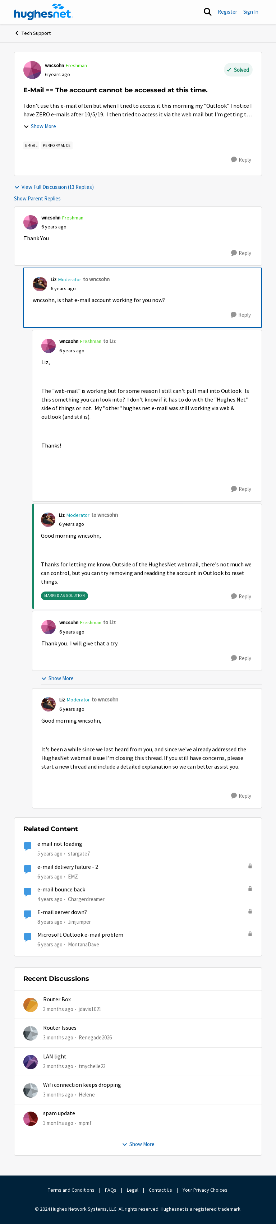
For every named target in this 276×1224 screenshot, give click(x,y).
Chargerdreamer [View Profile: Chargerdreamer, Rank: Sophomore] (86, 899)
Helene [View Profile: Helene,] (87, 1094)
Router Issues (60, 1027)
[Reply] (241, 160)
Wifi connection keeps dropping (82, 1085)
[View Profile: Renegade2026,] (30, 1033)
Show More (39, 126)
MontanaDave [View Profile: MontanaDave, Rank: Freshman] (83, 944)
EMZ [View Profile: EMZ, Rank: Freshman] (73, 876)
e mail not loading (59, 844)
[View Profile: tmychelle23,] (30, 1062)
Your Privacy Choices (206, 1190)
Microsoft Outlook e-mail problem (80, 934)
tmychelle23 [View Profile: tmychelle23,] (92, 1066)
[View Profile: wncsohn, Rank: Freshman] (32, 70)
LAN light (54, 1056)
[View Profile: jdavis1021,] (30, 1005)
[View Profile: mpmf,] (30, 1119)
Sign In (250, 11)
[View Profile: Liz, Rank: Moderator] (40, 284)
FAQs (110, 1190)
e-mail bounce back (61, 889)
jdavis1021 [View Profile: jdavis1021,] (90, 1009)
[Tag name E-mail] (31, 145)
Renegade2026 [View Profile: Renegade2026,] (95, 1037)
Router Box (57, 999)
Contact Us (160, 1190)
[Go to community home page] (43, 12)
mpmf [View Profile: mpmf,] (85, 1122)
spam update (59, 1113)
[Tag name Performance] (57, 145)
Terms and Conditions (71, 1190)
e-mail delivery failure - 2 (67, 867)
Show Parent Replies (37, 198)
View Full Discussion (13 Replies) (54, 187)
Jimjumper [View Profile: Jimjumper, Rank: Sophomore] (79, 921)
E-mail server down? (62, 912)
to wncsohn (96, 279)
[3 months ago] (58, 1009)
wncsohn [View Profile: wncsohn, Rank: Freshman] (54, 65)
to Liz (109, 341)
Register (227, 11)
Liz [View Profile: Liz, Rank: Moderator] (53, 279)
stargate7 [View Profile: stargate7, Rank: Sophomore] (79, 853)
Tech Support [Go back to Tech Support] (32, 33)
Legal (132, 1190)
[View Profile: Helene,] (30, 1090)
